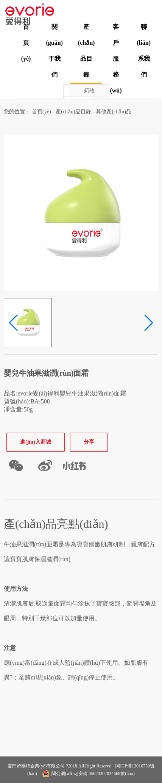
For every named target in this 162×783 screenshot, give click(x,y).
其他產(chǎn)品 (113, 112)
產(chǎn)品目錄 (86, 51)
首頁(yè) (26, 43)
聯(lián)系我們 (144, 51)
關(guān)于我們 (54, 51)
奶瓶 (89, 90)
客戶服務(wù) (116, 59)
